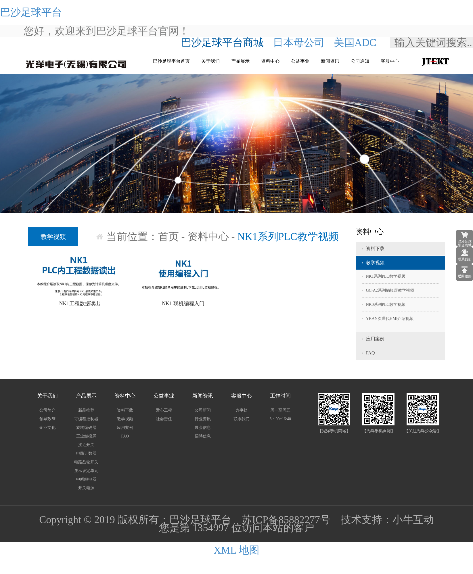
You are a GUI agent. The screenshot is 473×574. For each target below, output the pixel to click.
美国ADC (355, 42)
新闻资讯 (330, 61)
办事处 (241, 410)
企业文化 (47, 427)
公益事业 (300, 61)
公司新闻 (203, 410)
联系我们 (241, 419)
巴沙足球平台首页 (171, 61)
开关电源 (86, 488)
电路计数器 (86, 453)
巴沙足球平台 (31, 12)
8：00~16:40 (280, 419)
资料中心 (270, 61)
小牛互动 (413, 519)
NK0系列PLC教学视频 (385, 304)
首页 (168, 236)
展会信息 (203, 427)
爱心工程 (164, 410)
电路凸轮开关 (86, 462)
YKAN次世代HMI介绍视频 (390, 318)
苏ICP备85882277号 (286, 519)
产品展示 (240, 61)
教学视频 (375, 262)
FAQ (370, 352)
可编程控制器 (86, 419)
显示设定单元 (86, 471)
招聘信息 (203, 436)
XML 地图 (237, 550)
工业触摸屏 (86, 436)
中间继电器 (86, 479)
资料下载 (375, 248)
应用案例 (375, 338)
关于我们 (210, 61)
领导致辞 (47, 419)
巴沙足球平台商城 (222, 42)
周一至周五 (280, 410)
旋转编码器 (86, 427)
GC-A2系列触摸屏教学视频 (390, 290)
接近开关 (86, 445)
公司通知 (360, 61)
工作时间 (280, 396)
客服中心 (390, 61)
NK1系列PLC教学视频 (385, 276)
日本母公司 (299, 42)
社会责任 (164, 419)
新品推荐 (86, 410)
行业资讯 (203, 419)
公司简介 (47, 410)
